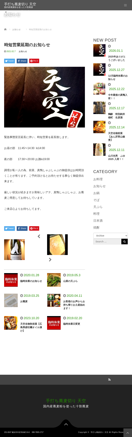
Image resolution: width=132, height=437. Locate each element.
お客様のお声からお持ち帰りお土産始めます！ (74, 305)
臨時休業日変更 (71, 323)
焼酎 (96, 227)
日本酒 (98, 220)
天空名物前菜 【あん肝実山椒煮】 (116, 136)
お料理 (98, 179)
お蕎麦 (24, 301)
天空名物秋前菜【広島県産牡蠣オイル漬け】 (31, 327)
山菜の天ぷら (70, 281)
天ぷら (98, 207)
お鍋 (96, 193)
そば (96, 200)
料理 (96, 213)
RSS (109, 379)
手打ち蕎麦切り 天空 (20, 4)
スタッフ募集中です (22, 11)
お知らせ (23, 51)
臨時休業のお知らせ (31, 281)
